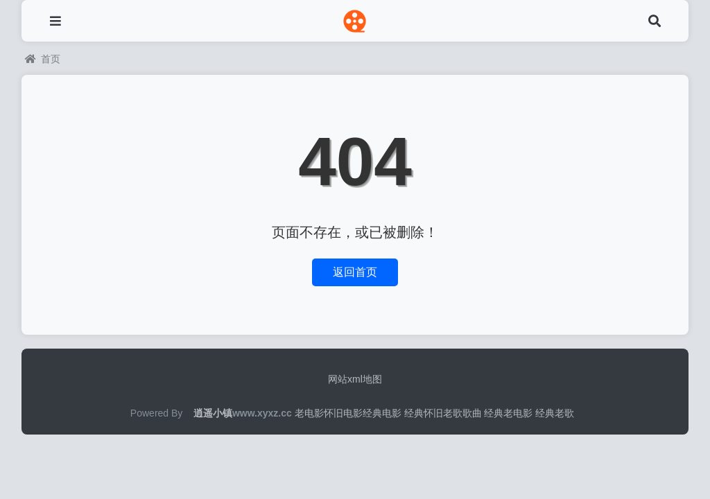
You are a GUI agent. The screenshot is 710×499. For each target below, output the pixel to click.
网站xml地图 (355, 379)
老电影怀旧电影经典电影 (348, 413)
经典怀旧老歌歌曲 (443, 413)
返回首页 (355, 272)
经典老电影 (508, 413)
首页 (42, 58)
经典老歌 (554, 413)
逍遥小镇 (212, 413)
